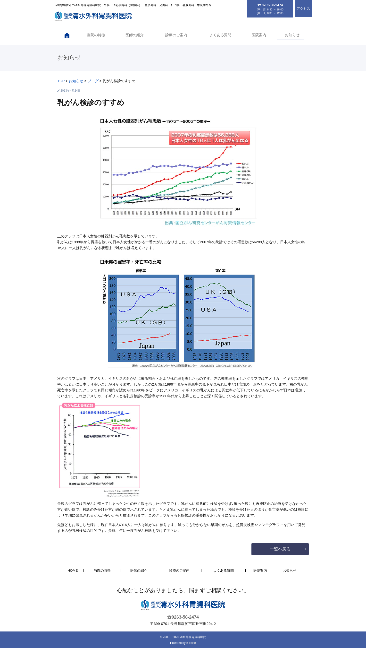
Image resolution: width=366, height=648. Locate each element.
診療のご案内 (175, 35)
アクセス (303, 8)
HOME (72, 570)
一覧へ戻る (280, 549)
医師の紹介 (134, 35)
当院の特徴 (95, 35)
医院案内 (258, 35)
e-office (191, 643)
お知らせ (292, 35)
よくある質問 (220, 35)
